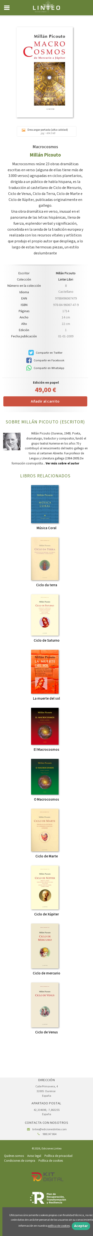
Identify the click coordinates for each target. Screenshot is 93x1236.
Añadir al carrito (45, 401)
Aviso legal (34, 1156)
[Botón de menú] (8, 8)
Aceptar (81, 1226)
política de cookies (59, 1226)
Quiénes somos (14, 1156)
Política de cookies (50, 1161)
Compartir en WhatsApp (45, 368)
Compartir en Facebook (45, 360)
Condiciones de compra (19, 1161)
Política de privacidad (58, 1156)
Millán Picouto (45, 155)
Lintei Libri (65, 279)
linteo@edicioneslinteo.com (49, 1129)
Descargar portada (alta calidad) (46, 131)
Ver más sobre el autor (62, 463)
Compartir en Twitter (45, 353)
